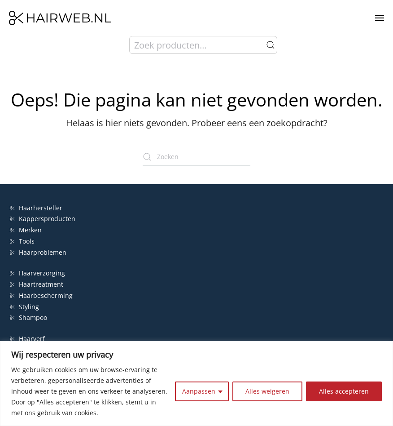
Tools (22, 241)
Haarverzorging (37, 273)
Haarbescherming (41, 295)
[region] (196, 383)
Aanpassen (198, 391)
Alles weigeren (267, 391)
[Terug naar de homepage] (60, 18)
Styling (24, 306)
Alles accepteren (344, 391)
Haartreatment (36, 284)
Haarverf (28, 338)
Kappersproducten (42, 218)
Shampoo (28, 317)
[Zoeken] (196, 157)
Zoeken (270, 45)
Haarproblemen (38, 252)
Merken (26, 230)
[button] (379, 18)
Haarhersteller (36, 208)
